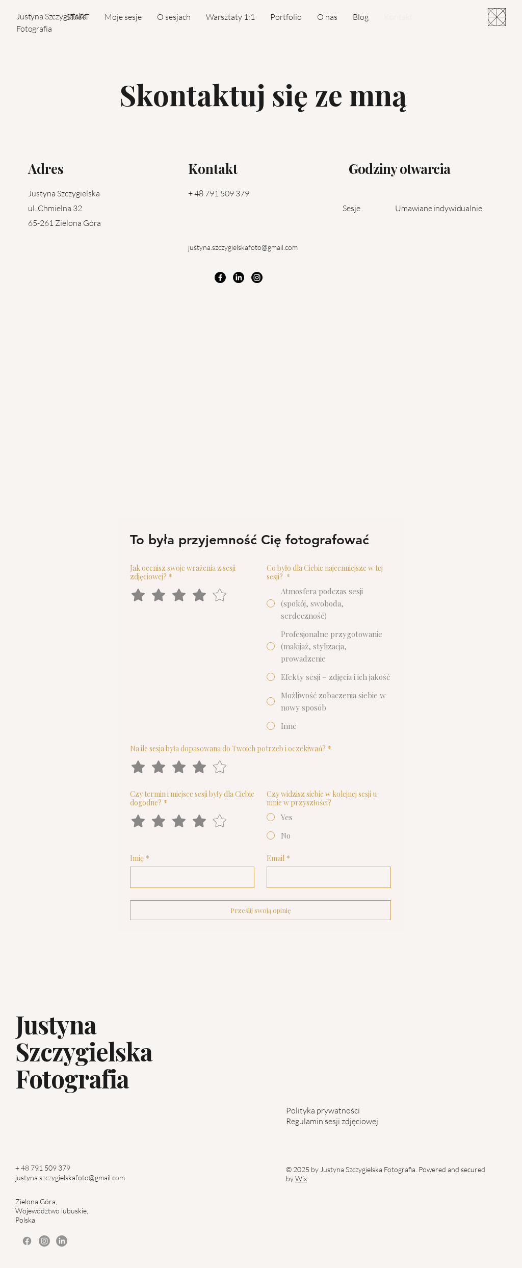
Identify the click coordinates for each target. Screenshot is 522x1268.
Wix (301, 1178)
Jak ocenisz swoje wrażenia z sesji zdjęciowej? (183, 572)
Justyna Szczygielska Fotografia (83, 1051)
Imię (139, 858)
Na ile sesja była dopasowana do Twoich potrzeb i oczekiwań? (230, 748)
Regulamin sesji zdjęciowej (332, 1121)
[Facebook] (220, 277)
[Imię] (189, 877)
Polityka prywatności (323, 1110)
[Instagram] (257, 277)
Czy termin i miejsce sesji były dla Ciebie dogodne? (192, 798)
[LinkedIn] (238, 277)
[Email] (325, 877)
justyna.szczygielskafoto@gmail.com (243, 247)
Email (278, 858)
